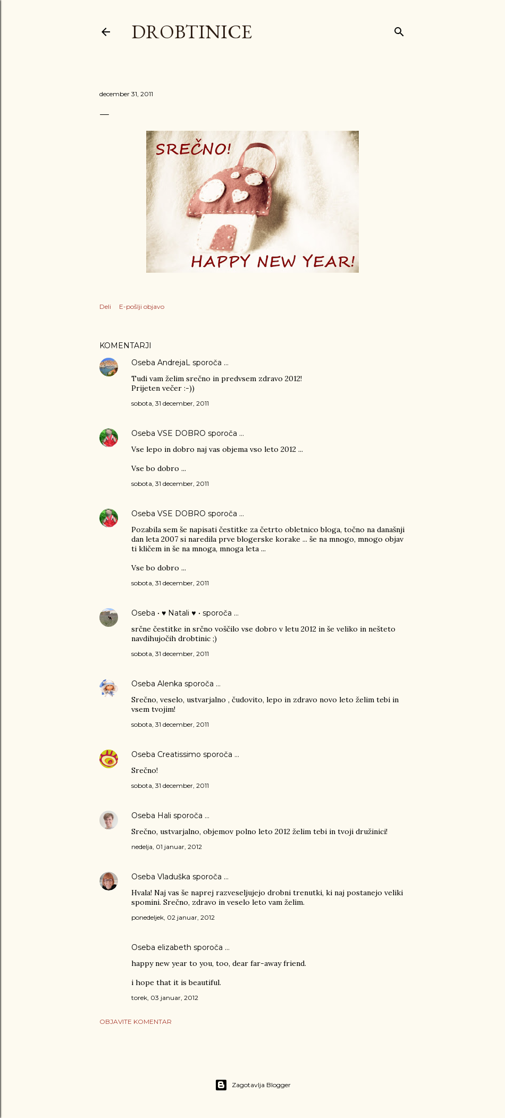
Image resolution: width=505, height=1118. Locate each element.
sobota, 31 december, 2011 (170, 403)
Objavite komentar (135, 1021)
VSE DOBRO (182, 433)
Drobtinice (191, 31)
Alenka (169, 683)
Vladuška (173, 876)
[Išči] (399, 29)
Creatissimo (179, 754)
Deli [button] (105, 306)
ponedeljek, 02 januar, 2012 (173, 917)
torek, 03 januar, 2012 (164, 998)
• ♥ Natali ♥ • (178, 613)
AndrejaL (173, 362)
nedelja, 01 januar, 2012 (166, 847)
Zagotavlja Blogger (253, 1085)
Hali (164, 815)
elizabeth (174, 947)
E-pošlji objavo (141, 306)
